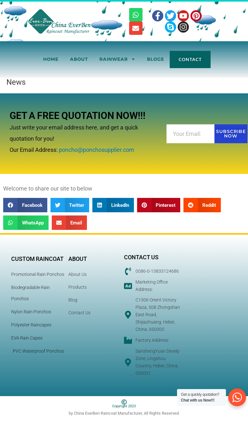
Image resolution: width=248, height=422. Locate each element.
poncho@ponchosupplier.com (96, 149)
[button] (25, 205)
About (79, 59)
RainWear (117, 59)
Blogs (155, 59)
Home (50, 59)
